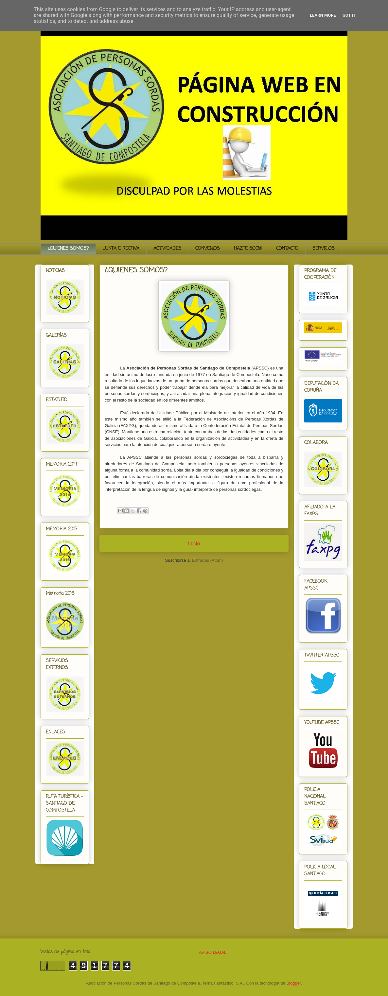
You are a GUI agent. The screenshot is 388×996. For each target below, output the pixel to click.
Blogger (293, 983)
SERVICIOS (323, 248)
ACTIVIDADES (167, 248)
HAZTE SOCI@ (248, 248)
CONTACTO (287, 248)
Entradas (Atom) (207, 560)
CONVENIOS (207, 248)
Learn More (323, 15)
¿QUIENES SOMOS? (68, 248)
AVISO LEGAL (212, 952)
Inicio (194, 543)
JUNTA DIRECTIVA (121, 248)
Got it (349, 15)
